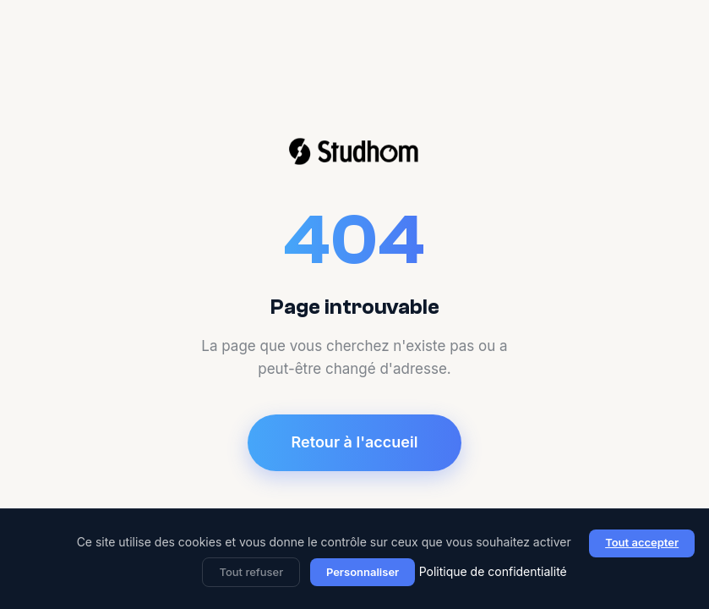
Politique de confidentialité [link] (493, 571)
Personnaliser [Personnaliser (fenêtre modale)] (362, 572)
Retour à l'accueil (355, 442)
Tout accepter (642, 542)
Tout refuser (251, 572)
